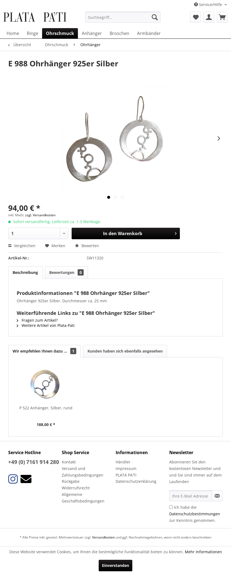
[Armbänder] (149, 33)
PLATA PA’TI (126, 475)
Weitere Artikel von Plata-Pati (46, 325)
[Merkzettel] (195, 17)
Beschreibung (25, 272)
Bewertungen (66, 272)
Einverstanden (115, 565)
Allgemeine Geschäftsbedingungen (83, 498)
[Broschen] (119, 33)
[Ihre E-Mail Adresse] (190, 495)
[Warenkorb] (222, 17)
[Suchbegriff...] (122, 17)
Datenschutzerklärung (136, 481)
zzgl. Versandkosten (40, 215)
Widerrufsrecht (76, 487)
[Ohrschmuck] (60, 33)
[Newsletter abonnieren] (217, 495)
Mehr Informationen (203, 551)
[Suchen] (154, 17)
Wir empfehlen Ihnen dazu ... (44, 351)
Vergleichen (22, 245)
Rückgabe (71, 481)
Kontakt (69, 461)
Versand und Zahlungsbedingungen (82, 472)
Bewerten (87, 245)
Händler (123, 461)
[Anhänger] (92, 33)
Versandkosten (103, 537)
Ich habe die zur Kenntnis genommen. (194, 514)
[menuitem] (122, 17)
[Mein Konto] (208, 17)
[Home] (13, 33)
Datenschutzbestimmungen (194, 513)
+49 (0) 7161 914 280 (33, 462)
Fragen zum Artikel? (37, 320)
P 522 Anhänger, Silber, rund (45, 407)
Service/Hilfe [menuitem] (208, 4)
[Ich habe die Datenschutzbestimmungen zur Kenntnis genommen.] (171, 507)
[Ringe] (32, 33)
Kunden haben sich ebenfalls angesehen (125, 351)
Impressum (126, 468)
